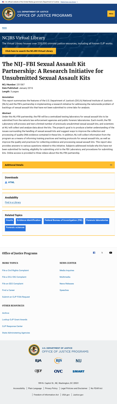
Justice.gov (78, 395)
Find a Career (8, 290)
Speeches (64, 290)
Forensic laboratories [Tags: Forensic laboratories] (97, 220)
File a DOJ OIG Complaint (14, 277)
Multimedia (65, 277)
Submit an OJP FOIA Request (16, 296)
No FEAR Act (96, 388)
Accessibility (19, 388)
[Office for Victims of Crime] (58, 373)
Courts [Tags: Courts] (9, 220)
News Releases (67, 283)
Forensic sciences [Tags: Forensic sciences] (15, 227)
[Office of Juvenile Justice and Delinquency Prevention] (38, 373)
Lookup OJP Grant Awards (14, 319)
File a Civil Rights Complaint (15, 270)
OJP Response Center (12, 326)
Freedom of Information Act (46, 395)
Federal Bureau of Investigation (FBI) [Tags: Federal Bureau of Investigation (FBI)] (63, 220)
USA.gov (66, 395)
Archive (5, 313)
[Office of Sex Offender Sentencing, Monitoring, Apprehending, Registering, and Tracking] (78, 373)
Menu (111, 14)
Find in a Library (13, 202)
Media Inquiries (67, 270)
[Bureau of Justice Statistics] (58, 364)
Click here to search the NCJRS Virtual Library (29, 51)
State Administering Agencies (16, 332)
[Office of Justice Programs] (8, 13)
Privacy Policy (51, 388)
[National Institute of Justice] (78, 363)
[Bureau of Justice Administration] (38, 363)
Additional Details (14, 165)
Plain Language (35, 388)
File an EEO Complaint (12, 283)
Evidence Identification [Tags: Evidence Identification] (29, 220)
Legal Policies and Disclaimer (74, 388)
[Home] (44, 14)
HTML (11, 182)
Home (4, 28)
